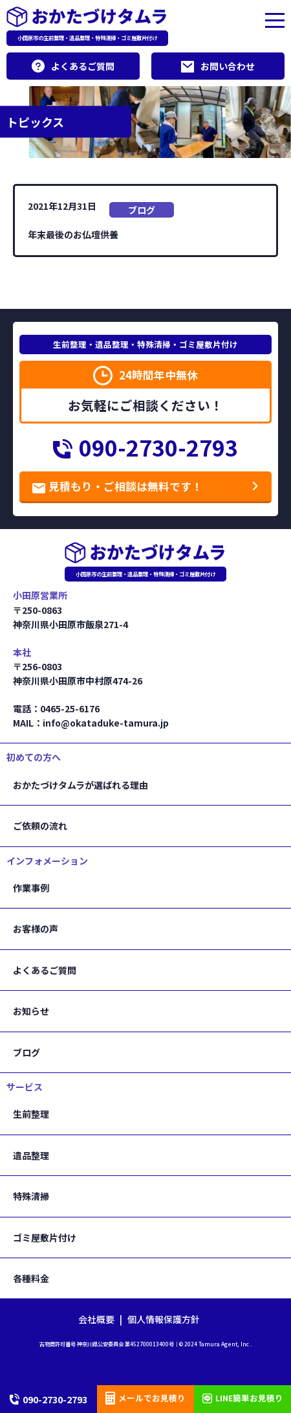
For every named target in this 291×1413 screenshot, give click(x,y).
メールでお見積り (145, 1398)
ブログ (141, 209)
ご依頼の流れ (40, 825)
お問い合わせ (218, 66)
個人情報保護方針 (163, 1319)
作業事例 (31, 887)
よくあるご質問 (73, 66)
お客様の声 (35, 928)
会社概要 (96, 1319)
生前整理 (31, 1113)
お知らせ (31, 1010)
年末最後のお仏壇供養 (73, 234)
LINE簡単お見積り (242, 1398)
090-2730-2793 (145, 447)
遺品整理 (31, 1155)
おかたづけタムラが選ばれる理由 (80, 784)
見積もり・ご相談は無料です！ (117, 486)
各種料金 (31, 1278)
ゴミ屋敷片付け (44, 1237)
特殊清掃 (31, 1196)
